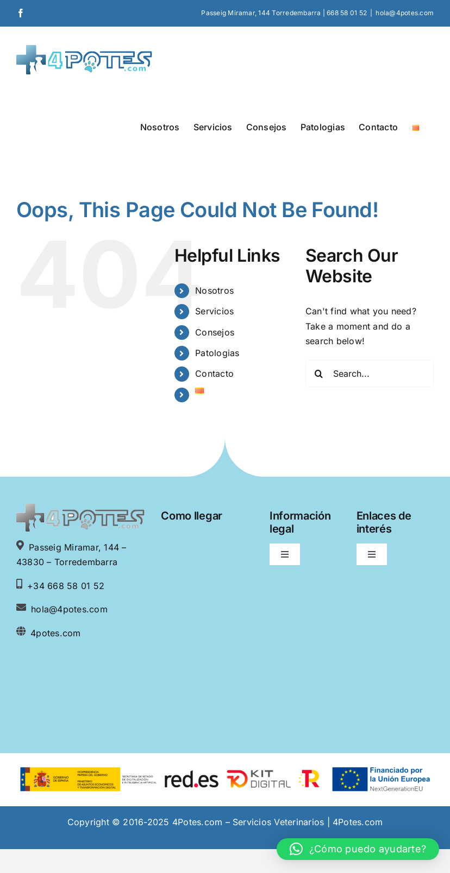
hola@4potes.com (405, 13)
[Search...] (369, 373)
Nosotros (214, 290)
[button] (358, 849)
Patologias (217, 352)
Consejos (214, 332)
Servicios (214, 311)
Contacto (214, 373)
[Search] (319, 373)
